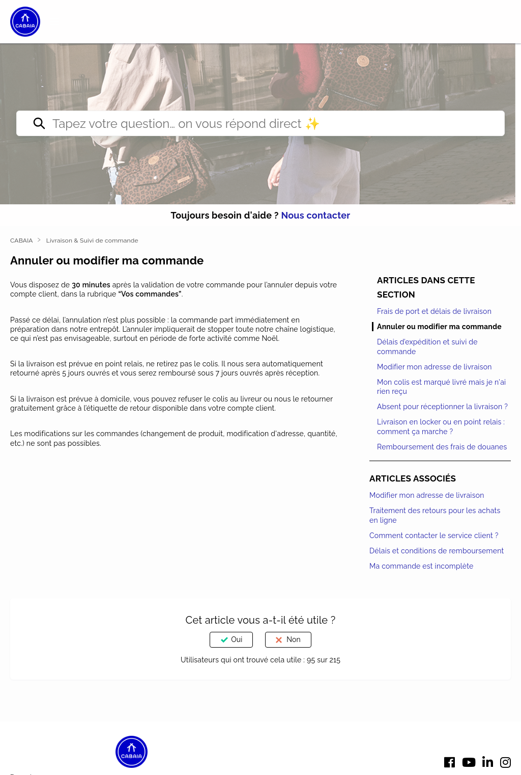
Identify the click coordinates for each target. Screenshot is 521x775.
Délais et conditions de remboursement (436, 551)
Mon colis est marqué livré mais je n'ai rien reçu (441, 386)
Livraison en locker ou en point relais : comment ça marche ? (441, 426)
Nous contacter (315, 215)
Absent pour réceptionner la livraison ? (442, 407)
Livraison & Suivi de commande (92, 240)
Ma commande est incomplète (421, 566)
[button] (55, 22)
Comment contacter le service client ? (434, 535)
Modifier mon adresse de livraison (434, 367)
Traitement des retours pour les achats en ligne (434, 515)
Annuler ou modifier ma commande (439, 327)
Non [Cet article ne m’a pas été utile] (293, 639)
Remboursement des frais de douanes (442, 447)
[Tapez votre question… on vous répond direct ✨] (260, 123)
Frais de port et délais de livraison (434, 311)
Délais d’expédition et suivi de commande (427, 346)
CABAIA (21, 240)
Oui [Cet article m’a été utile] (236, 639)
